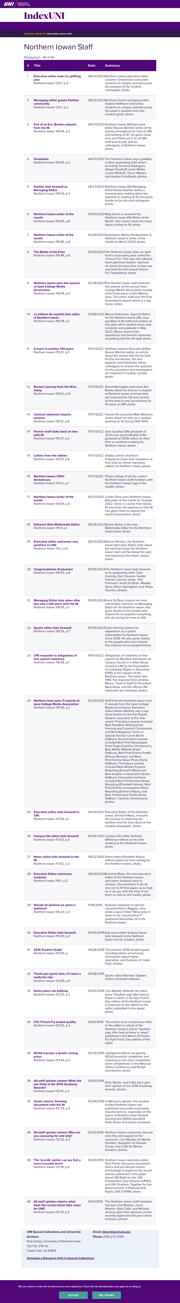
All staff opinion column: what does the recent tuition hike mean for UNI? (57, 1205)
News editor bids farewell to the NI (56, 858)
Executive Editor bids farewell (55, 933)
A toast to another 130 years (54, 349)
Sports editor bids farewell (52, 628)
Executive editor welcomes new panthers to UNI (56, 543)
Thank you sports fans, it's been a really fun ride (57, 975)
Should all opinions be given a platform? (55, 906)
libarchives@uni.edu (116, 1232)
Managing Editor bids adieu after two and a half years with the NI (57, 602)
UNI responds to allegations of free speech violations (55, 657)
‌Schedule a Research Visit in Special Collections (60, 1258)
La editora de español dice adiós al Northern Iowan (57, 316)
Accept (73, 1295)
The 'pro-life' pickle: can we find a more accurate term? (57, 1161)
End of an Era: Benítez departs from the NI (55, 126)
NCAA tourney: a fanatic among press (56, 1054)
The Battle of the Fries (49, 252)
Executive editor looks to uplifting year (57, 78)
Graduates (41, 159)
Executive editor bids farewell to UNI (56, 813)
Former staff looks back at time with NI (56, 433)
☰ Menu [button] (31, 26)
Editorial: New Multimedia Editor (57, 524)
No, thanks (106, 1295)
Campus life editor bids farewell (56, 836)
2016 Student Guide (48, 950)
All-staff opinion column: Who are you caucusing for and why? (57, 1134)
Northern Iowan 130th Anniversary (49, 478)
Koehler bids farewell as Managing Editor (50, 188)
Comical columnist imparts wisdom (52, 416)
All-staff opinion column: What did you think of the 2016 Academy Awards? (57, 1084)
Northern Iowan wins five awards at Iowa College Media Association (57, 286)
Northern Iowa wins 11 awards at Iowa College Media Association (57, 702)
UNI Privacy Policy (152, 1286)
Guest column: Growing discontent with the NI (50, 1103)
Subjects (40, 34)
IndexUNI (44, 15)
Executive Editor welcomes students (53, 875)
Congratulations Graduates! (53, 569)
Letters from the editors (50, 456)
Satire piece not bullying (51, 991)
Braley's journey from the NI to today (55, 388)
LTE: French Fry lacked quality (55, 1022)
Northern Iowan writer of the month (54, 216)
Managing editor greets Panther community (56, 102)
